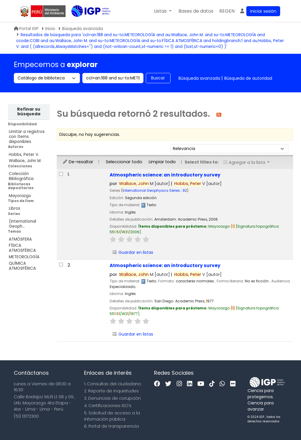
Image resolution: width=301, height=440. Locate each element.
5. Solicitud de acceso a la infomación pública (112, 416)
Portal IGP (26, 28)
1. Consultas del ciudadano (112, 384)
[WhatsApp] (224, 384)
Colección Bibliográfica (21, 176)
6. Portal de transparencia (111, 426)
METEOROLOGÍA (24, 257)
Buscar (158, 78)
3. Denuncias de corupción (112, 398)
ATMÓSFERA (20, 239)
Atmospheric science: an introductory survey (165, 175)
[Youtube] (202, 384)
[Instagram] (181, 384)
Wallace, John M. (25, 161)
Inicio (50, 28)
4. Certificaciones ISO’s (107, 406)
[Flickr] (234, 384)
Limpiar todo (162, 162)
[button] (163, 11)
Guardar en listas (132, 252)
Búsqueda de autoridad (248, 78)
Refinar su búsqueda (28, 111)
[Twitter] (169, 384)
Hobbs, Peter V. (24, 154)
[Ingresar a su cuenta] (259, 11)
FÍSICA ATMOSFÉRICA (22, 248)
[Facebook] (158, 384)
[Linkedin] (191, 384)
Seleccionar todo (124, 162)
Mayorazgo (20, 196)
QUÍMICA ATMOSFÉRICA (22, 266)
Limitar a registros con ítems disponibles (27, 136)
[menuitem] (227, 11)
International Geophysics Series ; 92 (154, 190)
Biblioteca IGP (86, 23)
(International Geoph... (22, 224)
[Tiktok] (213, 384)
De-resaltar (77, 162)
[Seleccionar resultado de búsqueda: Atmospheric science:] (61, 174)
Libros (14, 208)
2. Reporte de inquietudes (111, 391)
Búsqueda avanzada (199, 78)
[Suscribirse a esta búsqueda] (219, 114)
